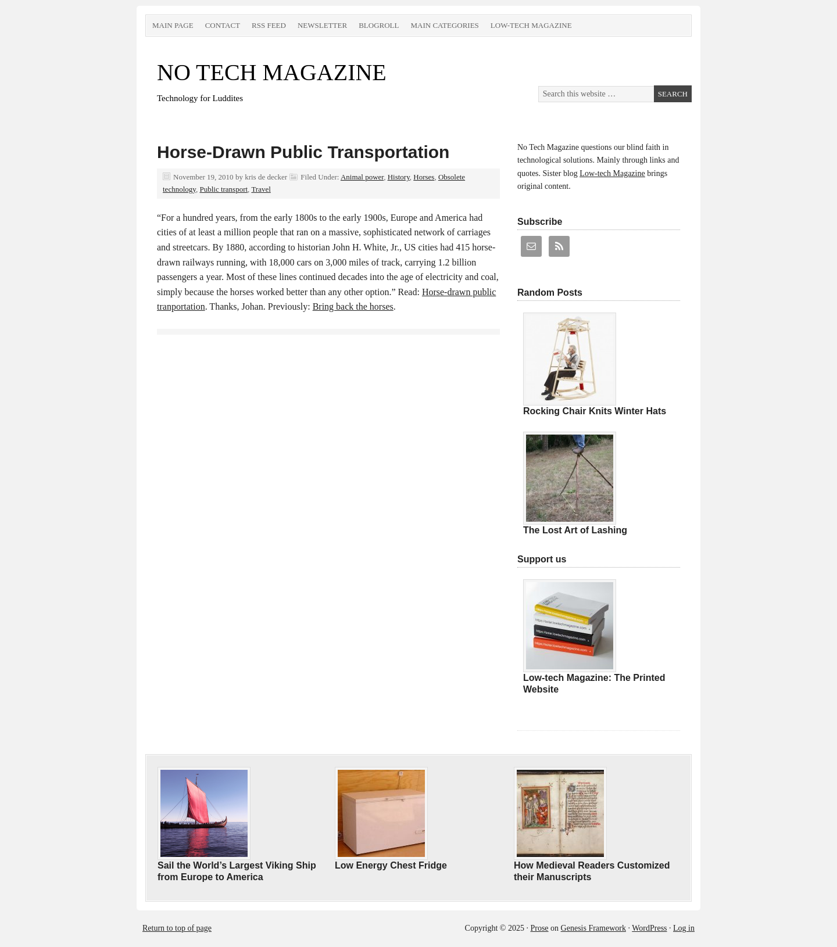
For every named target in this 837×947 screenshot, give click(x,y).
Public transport (223, 189)
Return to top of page (177, 928)
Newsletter (322, 25)
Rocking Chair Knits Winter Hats (594, 411)
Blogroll (379, 25)
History (399, 177)
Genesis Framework (593, 928)
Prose (539, 928)
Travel (260, 189)
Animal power (362, 177)
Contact (222, 25)
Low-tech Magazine (531, 25)
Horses (423, 177)
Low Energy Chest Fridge (391, 865)
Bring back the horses (353, 306)
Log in (684, 928)
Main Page (173, 25)
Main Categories (444, 25)
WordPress (649, 928)
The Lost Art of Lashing (575, 530)
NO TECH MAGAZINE (272, 72)
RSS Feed (269, 25)
